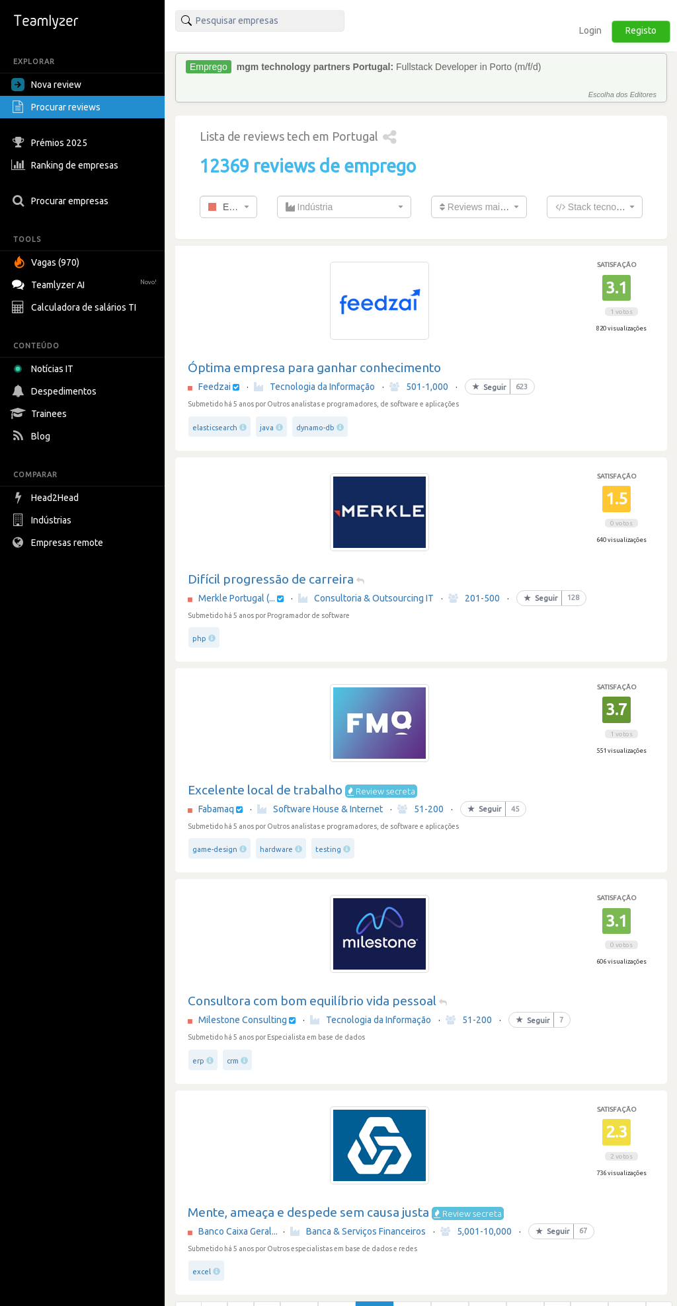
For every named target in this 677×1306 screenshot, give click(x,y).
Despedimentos (56, 391)
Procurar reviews (57, 107)
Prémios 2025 (51, 142)
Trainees (41, 413)
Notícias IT (44, 369)
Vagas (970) (47, 262)
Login (590, 30)
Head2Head (47, 497)
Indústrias (43, 520)
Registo (641, 30)
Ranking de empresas (66, 165)
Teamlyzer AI (86, 283)
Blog (32, 436)
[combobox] (228, 207)
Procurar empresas (61, 201)
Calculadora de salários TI (75, 307)
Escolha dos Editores (622, 94)
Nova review (46, 84)
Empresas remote (59, 542)
